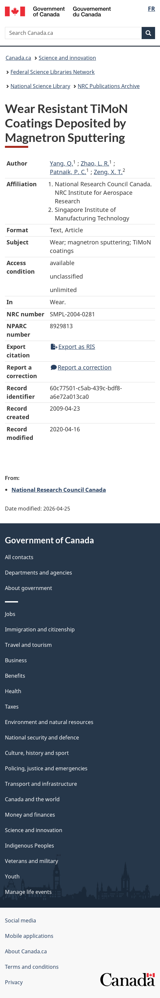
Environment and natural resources (49, 722)
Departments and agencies (38, 572)
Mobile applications (29, 936)
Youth (12, 876)
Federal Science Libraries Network (52, 72)
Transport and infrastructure (41, 783)
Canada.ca (18, 57)
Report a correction (81, 367)
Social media (20, 920)
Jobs (10, 614)
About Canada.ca (26, 951)
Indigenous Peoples (29, 845)
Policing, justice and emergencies (46, 768)
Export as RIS (73, 347)
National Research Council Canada (58, 489)
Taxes (12, 706)
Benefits (15, 675)
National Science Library (40, 86)
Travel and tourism (28, 644)
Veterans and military (31, 861)
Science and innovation (67, 57)
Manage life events (28, 892)
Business (16, 660)
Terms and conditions (32, 966)
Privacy (14, 982)
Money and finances (30, 814)
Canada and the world (32, 799)
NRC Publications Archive (109, 86)
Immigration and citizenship (40, 629)
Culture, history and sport (37, 753)
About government (28, 588)
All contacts (19, 557)
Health (13, 691)
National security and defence (42, 737)
